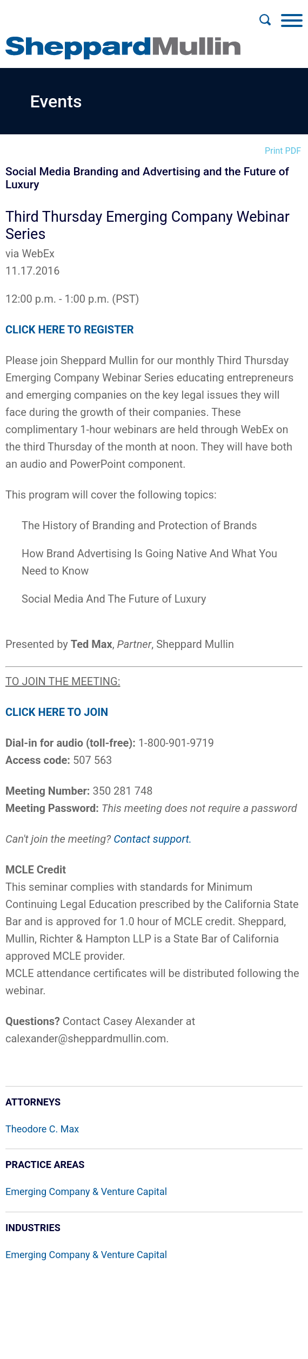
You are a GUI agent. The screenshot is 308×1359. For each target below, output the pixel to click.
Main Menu (119, 14)
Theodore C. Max (42, 1129)
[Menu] (292, 20)
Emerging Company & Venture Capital (86, 1191)
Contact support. (152, 838)
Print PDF (283, 151)
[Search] (265, 20)
